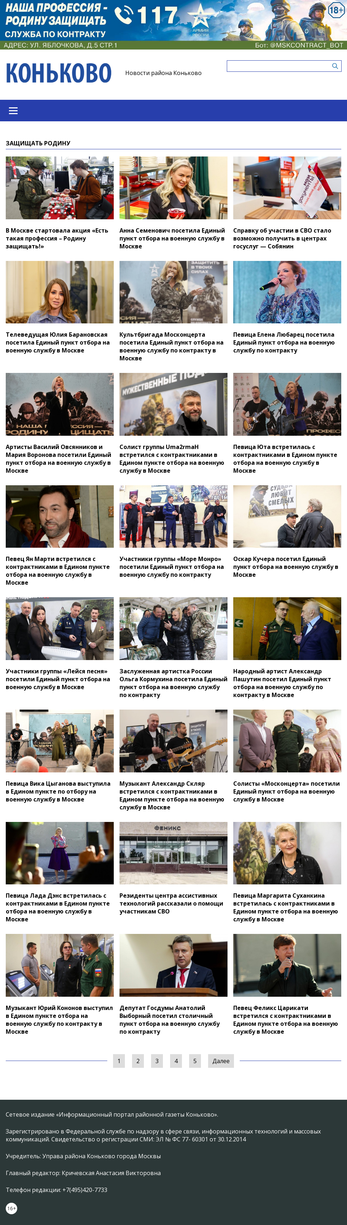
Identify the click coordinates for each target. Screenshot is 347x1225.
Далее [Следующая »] (221, 1061)
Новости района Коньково (163, 73)
